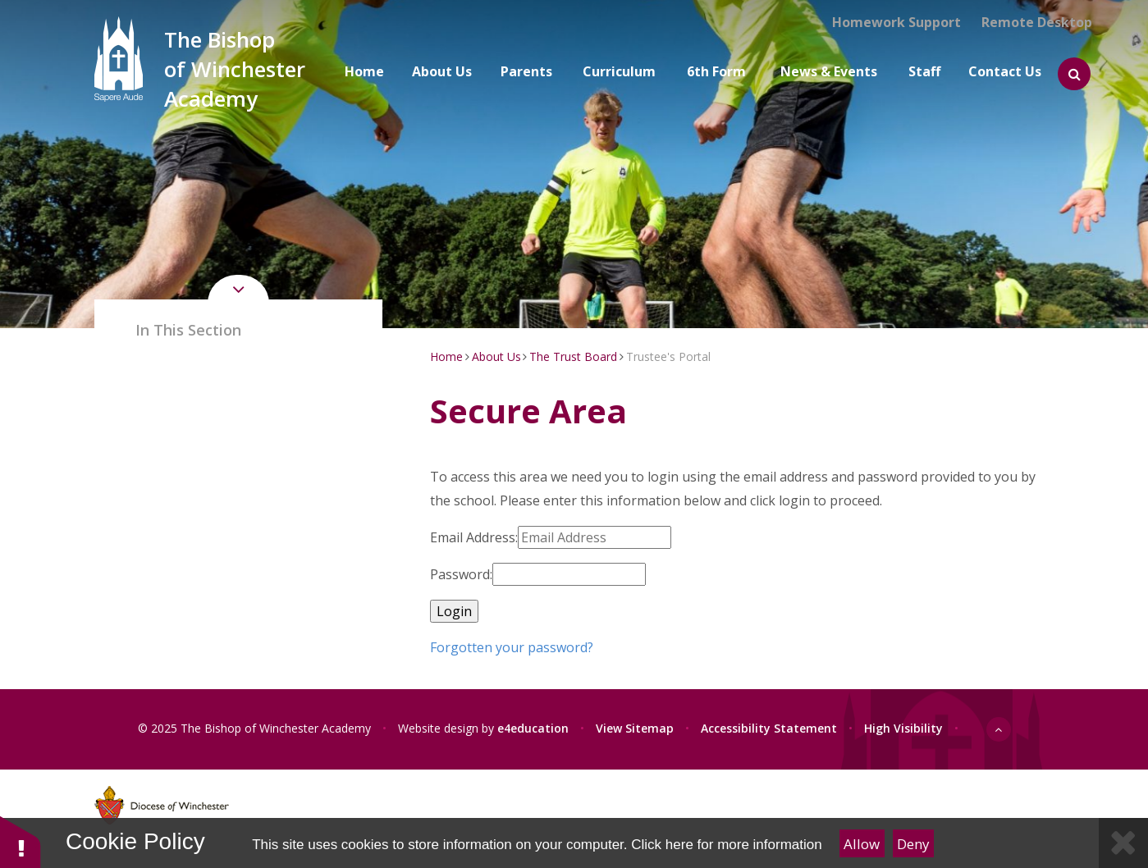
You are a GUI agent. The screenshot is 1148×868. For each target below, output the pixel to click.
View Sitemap (635, 728)
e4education (533, 728)
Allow (862, 843)
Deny (913, 843)
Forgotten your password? (511, 647)
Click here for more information (726, 844)
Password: (461, 574)
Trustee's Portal (668, 356)
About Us (496, 356)
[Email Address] (594, 537)
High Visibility (903, 728)
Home (446, 356)
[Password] (569, 574)
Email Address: (474, 537)
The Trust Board (573, 356)
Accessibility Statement (769, 728)
